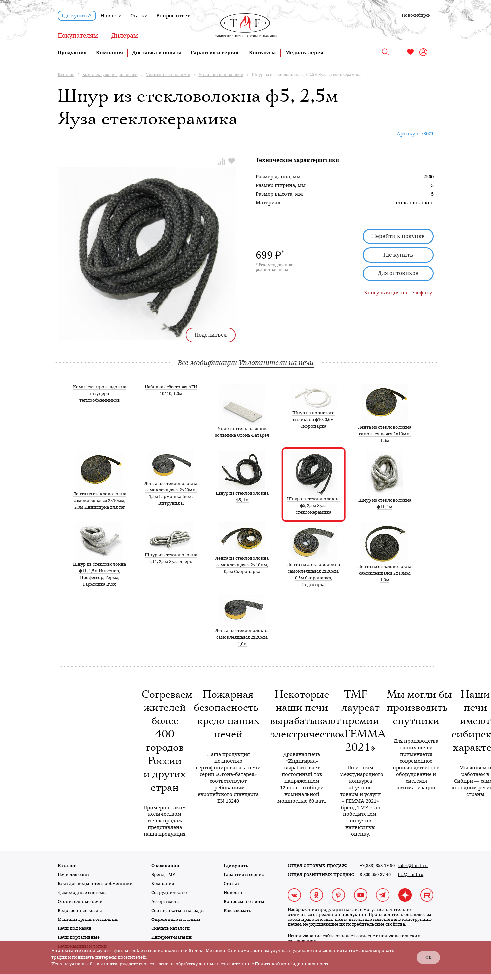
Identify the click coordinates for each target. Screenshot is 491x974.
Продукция (72, 52)
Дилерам (124, 35)
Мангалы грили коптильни (88, 919)
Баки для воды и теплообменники (95, 883)
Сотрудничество (169, 892)
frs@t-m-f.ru (410, 874)
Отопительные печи (80, 901)
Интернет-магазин (171, 937)
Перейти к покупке (398, 236)
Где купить (398, 255)
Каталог (67, 865)
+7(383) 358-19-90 (377, 865)
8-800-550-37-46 (375, 874)
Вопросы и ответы (244, 901)
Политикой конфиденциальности (292, 963)
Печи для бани (73, 874)
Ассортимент (165, 901)
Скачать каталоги (170, 928)
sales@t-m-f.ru (413, 865)
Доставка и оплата (157, 52)
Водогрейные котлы (80, 910)
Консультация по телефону (398, 293)
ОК (428, 957)
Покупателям (78, 35)
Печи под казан (74, 928)
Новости (111, 16)
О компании (165, 865)
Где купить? (77, 16)
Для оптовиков (398, 273)
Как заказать (237, 910)
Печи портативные (79, 937)
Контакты (262, 52)
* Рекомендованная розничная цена (275, 267)
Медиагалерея (304, 52)
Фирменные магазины (175, 919)
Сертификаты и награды (178, 910)
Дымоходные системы (82, 892)
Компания (109, 52)
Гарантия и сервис (215, 52)
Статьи (139, 16)
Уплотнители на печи (276, 362)
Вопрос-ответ (173, 16)
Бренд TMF (163, 874)
